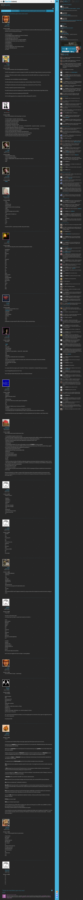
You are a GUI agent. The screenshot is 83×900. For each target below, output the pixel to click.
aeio (63, 6)
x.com (69, 76)
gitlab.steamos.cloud (77, 141)
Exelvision (7, 310)
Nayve (63, 25)
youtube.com (69, 249)
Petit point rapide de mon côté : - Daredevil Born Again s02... (68, 34)
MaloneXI (7, 687)
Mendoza (64, 31)
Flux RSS (57, 892)
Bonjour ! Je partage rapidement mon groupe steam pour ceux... (69, 39)
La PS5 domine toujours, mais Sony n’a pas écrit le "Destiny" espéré (71, 20)
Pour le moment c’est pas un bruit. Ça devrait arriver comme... (69, 15)
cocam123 (64, 36)
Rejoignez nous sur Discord (57, 894)
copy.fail (68, 303)
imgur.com (76, 154)
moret (8, 527)
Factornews (6, 11)
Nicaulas (7, 63)
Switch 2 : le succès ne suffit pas (65, 14)
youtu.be (74, 268)
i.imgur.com (70, 178)
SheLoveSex (7, 869)
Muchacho (7, 827)
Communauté (57, 444)
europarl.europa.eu (74, 72)
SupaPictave (7, 427)
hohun (8, 387)
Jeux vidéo (15, 11)
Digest (75, 1)
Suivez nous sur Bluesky (57, 898)
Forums (63, 24)
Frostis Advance (65, 12)
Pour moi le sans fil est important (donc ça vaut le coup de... (68, 10)
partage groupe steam (63, 38)
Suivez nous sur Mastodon (57, 896)
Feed (8, 335)
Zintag (8, 567)
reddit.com (72, 211)
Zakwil (8, 24)
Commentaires (65, 4)
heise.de (68, 151)
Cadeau (6, 181)
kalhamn (7, 607)
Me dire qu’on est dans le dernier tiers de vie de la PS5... (68, 21)
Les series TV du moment (64, 33)
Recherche (51, 1)
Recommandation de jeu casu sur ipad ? (66, 27)
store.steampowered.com (66, 252)
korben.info (68, 233)
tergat (8, 150)
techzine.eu (67, 117)
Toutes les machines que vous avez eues (32, 11)
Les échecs (61, 28)
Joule (8, 241)
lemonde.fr (79, 208)
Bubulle (8, 489)
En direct (65, 1)
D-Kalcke (7, 303)
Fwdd (8, 195)
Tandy (6, 344)
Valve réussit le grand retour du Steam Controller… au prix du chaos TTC (70, 9)
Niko (8, 110)
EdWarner (7, 733)
